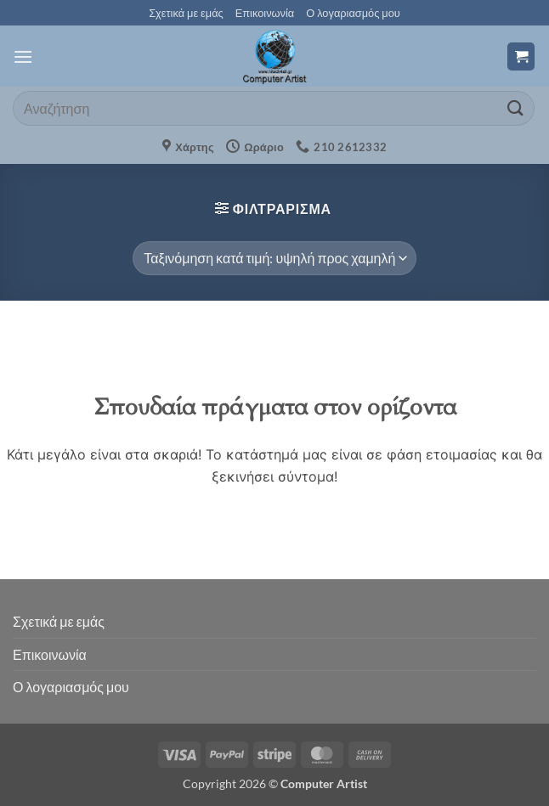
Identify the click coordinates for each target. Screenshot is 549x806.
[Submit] (516, 108)
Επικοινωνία (264, 13)
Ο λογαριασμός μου (353, 13)
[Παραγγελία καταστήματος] (274, 258)
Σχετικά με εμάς (186, 13)
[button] (23, 56)
